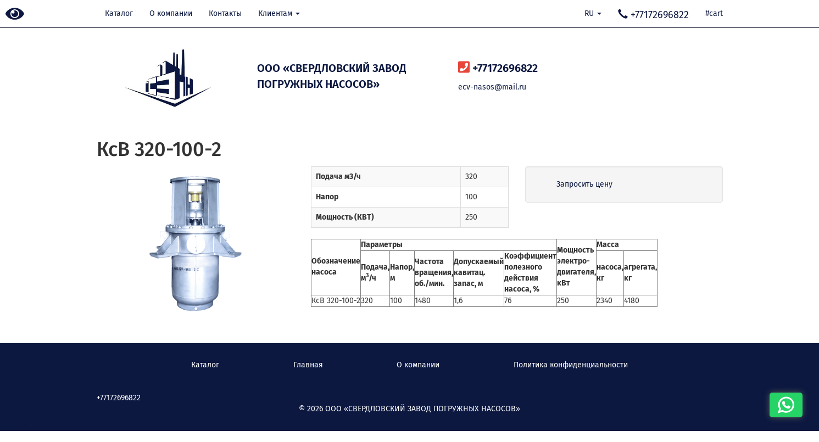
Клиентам (279, 13)
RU (592, 13)
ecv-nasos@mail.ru (492, 87)
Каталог (119, 13)
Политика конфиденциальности (571, 365)
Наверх (19, 425)
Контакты (225, 13)
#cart (714, 13)
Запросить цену (584, 184)
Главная (308, 365)
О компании (170, 13)
